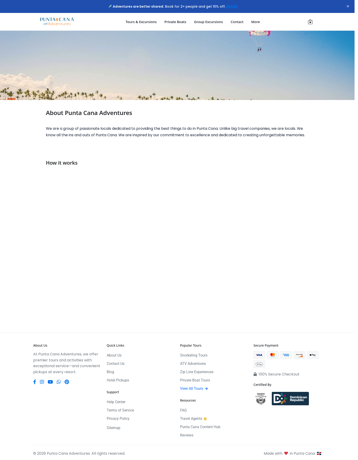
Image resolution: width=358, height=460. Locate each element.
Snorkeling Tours (193, 355)
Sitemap (113, 428)
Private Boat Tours (195, 380)
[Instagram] (42, 382)
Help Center (116, 402)
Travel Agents (193, 418)
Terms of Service (120, 410)
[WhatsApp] (59, 382)
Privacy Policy (118, 418)
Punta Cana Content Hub (200, 427)
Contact (237, 21)
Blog (110, 372)
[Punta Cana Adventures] (57, 21)
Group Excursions (208, 21)
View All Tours (194, 388)
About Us (114, 355)
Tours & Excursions (141, 21)
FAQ (183, 410)
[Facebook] (34, 382)
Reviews (186, 435)
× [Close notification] (346, 6)
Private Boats (175, 21)
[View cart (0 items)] (310, 21)
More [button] (255, 21)
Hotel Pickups (118, 380)
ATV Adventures (193, 363)
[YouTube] (50, 382)
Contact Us (115, 363)
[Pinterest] (67, 382)
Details (232, 6)
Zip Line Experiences (196, 372)
